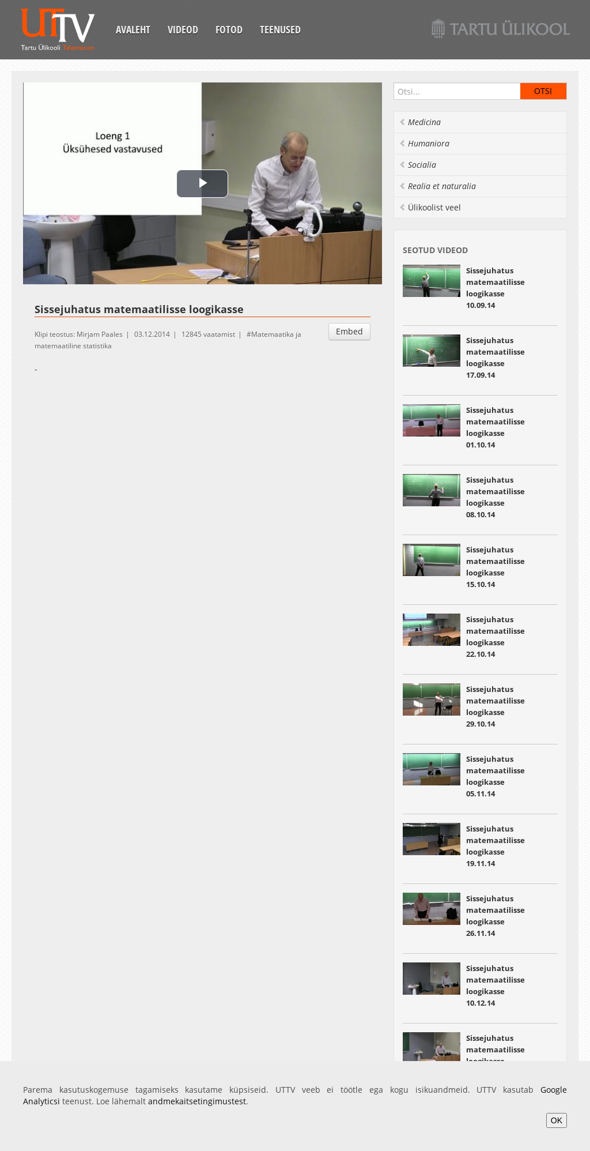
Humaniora (424, 143)
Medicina (420, 121)
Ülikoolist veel (430, 207)
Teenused (280, 29)
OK (556, 1120)
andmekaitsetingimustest (197, 1101)
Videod (183, 29)
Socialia (417, 164)
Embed (349, 331)
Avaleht (133, 29)
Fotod (229, 29)
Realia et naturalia (437, 185)
